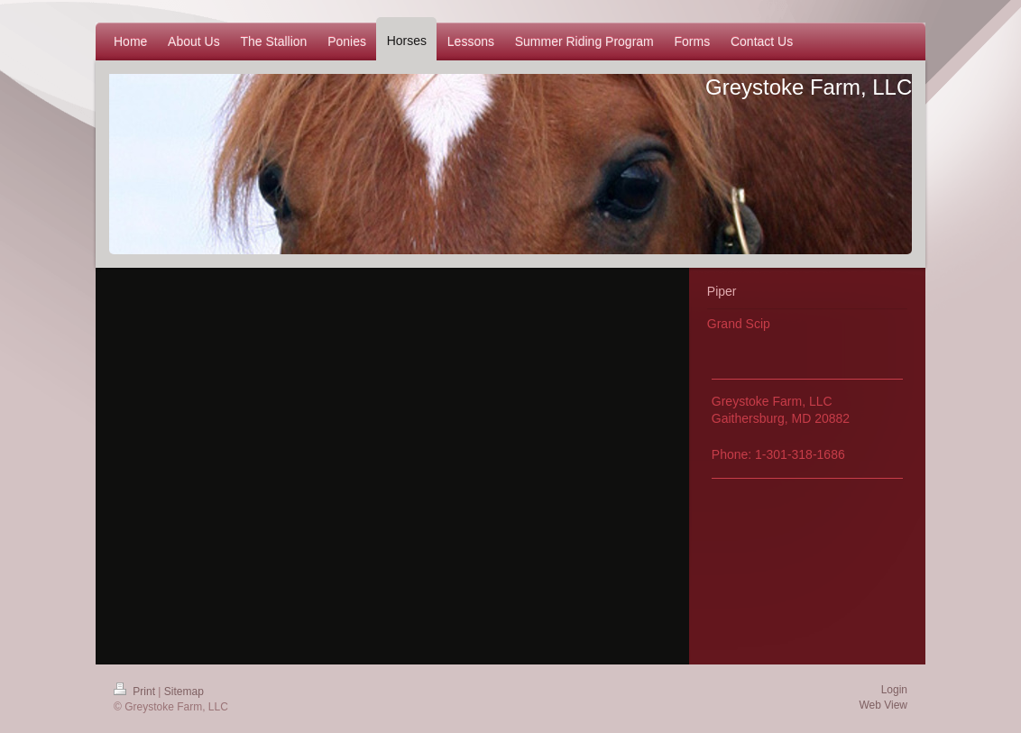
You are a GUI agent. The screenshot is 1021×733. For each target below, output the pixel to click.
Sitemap (184, 691)
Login (894, 689)
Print (136, 691)
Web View (883, 705)
